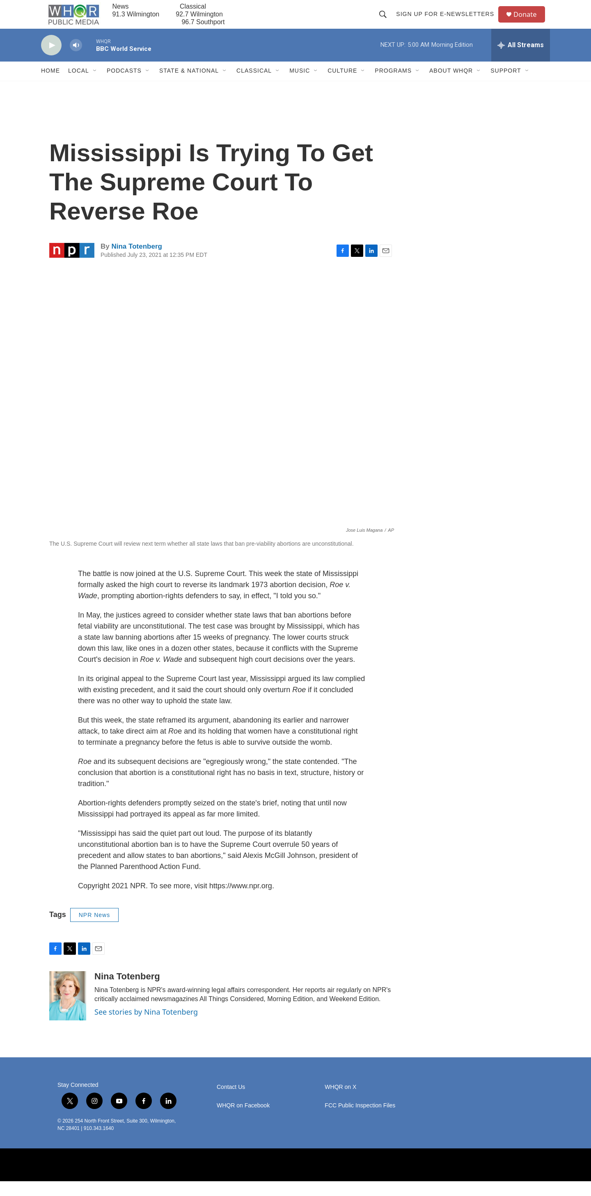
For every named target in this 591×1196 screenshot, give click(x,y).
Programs (393, 85)
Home (50, 85)
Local (78, 85)
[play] (51, 59)
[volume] (76, 59)
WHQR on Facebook (243, 1120)
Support (505, 85)
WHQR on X (340, 1102)
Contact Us (231, 1102)
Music (299, 85)
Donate (529, 21)
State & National (189, 85)
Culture (342, 85)
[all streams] (520, 59)
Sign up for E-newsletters (448, 21)
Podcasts (124, 85)
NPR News (94, 929)
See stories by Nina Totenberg (146, 1026)
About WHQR (451, 85)
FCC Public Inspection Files (360, 1120)
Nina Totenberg (136, 261)
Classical (254, 85)
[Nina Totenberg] (67, 1010)
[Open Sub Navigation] (95, 85)
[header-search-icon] (386, 21)
